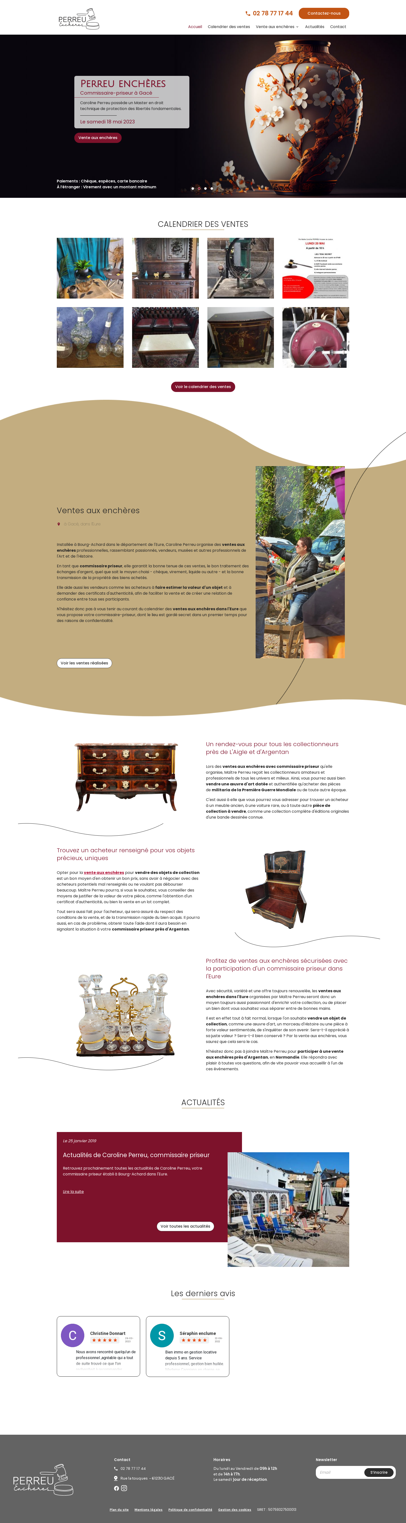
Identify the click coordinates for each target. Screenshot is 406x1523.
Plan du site (119, 1510)
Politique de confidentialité (190, 1510)
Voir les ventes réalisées (84, 663)
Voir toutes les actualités (185, 1226)
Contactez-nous (324, 13)
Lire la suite (73, 1191)
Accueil (195, 27)
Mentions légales (149, 1510)
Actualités (314, 27)
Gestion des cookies (234, 1510)
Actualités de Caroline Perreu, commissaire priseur (136, 1155)
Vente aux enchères (275, 27)
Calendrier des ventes (229, 27)
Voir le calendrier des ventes (203, 387)
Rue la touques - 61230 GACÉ (147, 1478)
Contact (338, 27)
